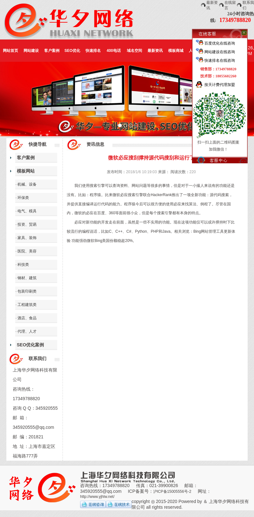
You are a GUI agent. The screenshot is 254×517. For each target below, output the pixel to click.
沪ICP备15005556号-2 (172, 491)
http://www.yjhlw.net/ (97, 496)
